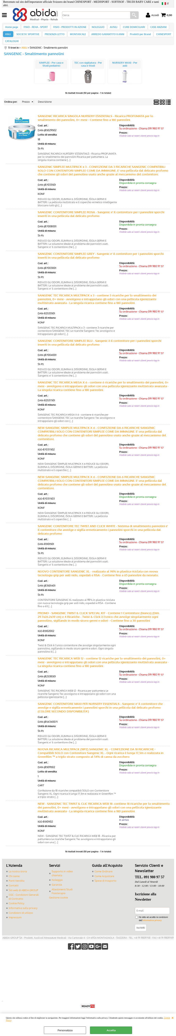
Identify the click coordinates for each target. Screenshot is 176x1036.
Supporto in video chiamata (62, 879)
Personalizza (65, 1030)
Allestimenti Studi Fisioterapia (62, 897)
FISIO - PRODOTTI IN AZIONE (68, 28)
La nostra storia (18, 877)
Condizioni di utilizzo (21, 918)
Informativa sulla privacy (23, 914)
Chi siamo (14, 882)
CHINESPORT (159, 37)
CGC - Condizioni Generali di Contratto (24, 902)
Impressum (15, 923)
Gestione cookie (58, 903)
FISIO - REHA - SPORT (35, 28)
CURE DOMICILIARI (131, 28)
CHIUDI (172, 1017)
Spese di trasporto (105, 887)
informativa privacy (152, 926)
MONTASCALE (76, 37)
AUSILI (111, 28)
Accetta (111, 1030)
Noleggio (57, 886)
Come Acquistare (104, 882)
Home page (11, 28)
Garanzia (57, 890)
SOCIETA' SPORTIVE (27, 37)
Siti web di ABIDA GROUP (23, 896)
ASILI (8, 37)
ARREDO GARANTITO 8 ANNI (105, 37)
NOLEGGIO (96, 28)
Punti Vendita (16, 887)
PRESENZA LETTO (53, 37)
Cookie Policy (16, 909)
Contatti (13, 891)
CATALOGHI (12, 46)
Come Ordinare (103, 877)
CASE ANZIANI (154, 28)
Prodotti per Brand (137, 37)
